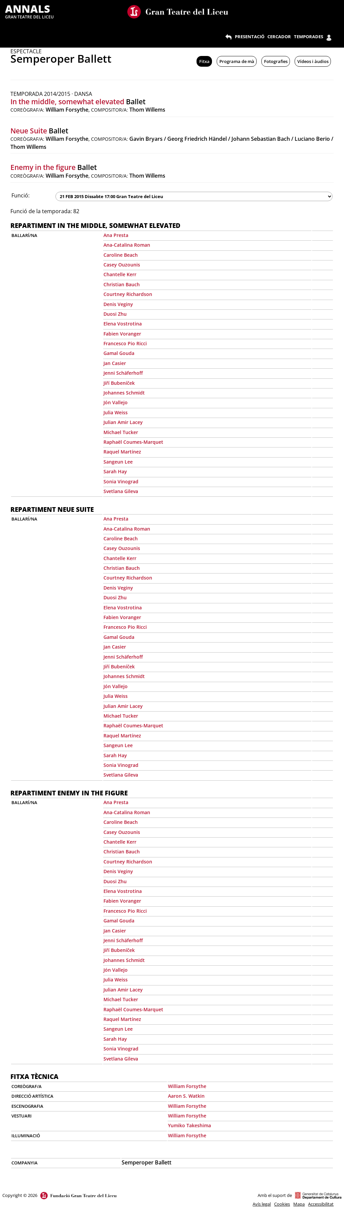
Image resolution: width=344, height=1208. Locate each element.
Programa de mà (236, 61)
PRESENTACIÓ (249, 37)
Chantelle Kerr (119, 274)
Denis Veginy (118, 304)
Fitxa (204, 61)
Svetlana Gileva (120, 491)
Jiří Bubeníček (119, 383)
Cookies (282, 1204)
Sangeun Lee (118, 462)
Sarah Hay (115, 471)
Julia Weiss (115, 412)
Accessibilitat (321, 1204)
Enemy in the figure (43, 167)
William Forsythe (187, 1086)
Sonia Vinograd (120, 481)
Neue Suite (28, 130)
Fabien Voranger (122, 333)
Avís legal (262, 1204)
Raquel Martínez (122, 451)
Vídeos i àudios (313, 61)
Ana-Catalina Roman (126, 245)
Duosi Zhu (115, 314)
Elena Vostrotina (122, 323)
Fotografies (276, 61)
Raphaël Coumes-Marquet (133, 442)
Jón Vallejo (115, 402)
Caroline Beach (120, 255)
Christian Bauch (121, 284)
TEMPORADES (308, 37)
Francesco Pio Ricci (125, 343)
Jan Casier (114, 363)
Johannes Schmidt (124, 392)
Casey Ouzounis (121, 264)
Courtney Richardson (127, 294)
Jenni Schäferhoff (123, 373)
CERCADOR (279, 37)
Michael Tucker (120, 432)
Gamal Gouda (118, 353)
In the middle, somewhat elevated (67, 101)
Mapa (299, 1204)
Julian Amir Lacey (123, 422)
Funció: (20, 195)
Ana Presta (115, 235)
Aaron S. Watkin (186, 1096)
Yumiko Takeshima (189, 1125)
